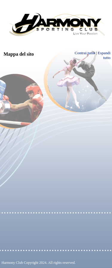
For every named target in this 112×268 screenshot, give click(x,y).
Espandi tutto (104, 55)
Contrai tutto (85, 53)
